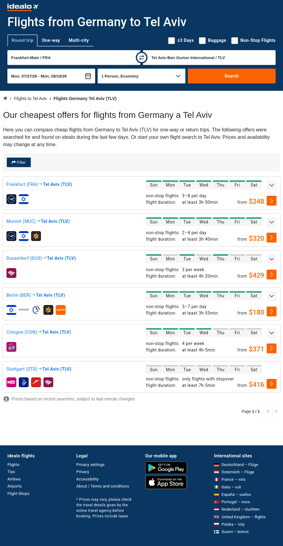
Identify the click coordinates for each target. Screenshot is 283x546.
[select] (272, 201)
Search (231, 76)
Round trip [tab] (22, 40)
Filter (21, 162)
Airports (14, 486)
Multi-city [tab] (79, 40)
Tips (11, 471)
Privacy (82, 471)
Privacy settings (90, 464)
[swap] (142, 57)
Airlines (14, 479)
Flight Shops (18, 493)
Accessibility (87, 479)
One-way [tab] (51, 40)
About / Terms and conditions (102, 486)
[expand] (272, 185)
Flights (13, 464)
